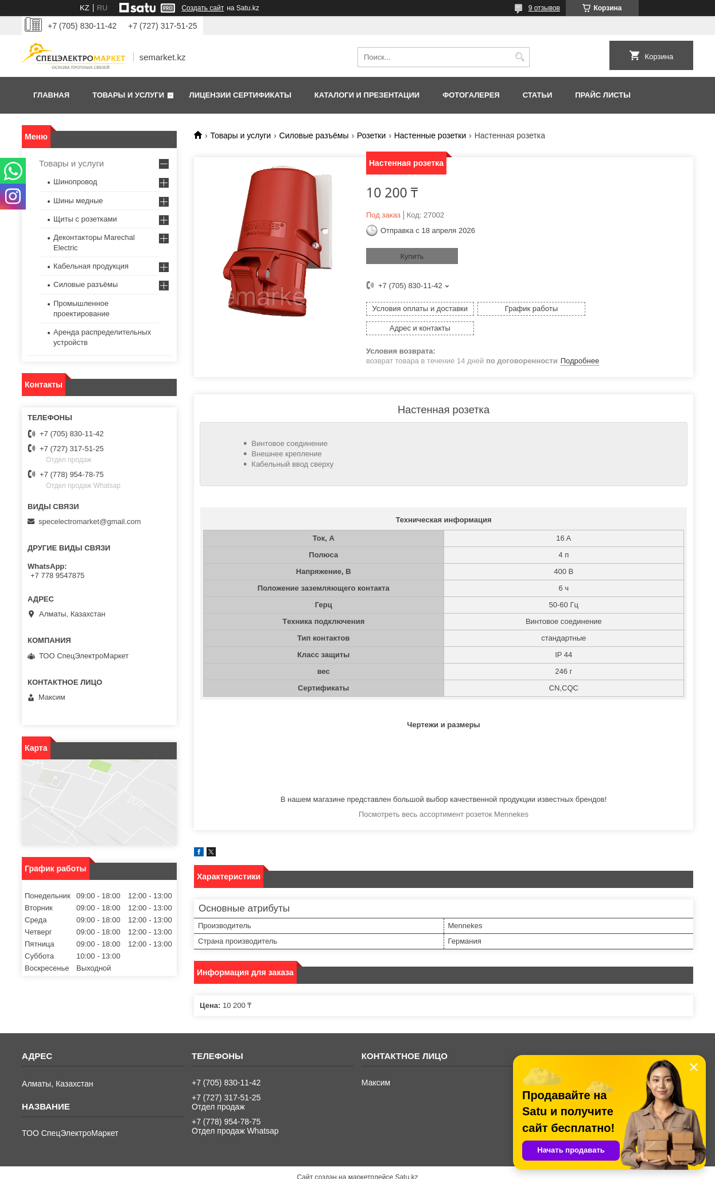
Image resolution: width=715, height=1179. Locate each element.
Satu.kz (406, 1158)
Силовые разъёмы (314, 135)
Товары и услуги (128, 95)
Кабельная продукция (91, 266)
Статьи (538, 95)
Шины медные (78, 200)
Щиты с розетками (85, 219)
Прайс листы (603, 95)
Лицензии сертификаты (240, 95)
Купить (411, 256)
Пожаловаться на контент (401, 1168)
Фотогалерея (471, 95)
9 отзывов (544, 8)
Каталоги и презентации (366, 95)
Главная (51, 95)
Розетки (371, 135)
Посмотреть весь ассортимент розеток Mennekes (444, 794)
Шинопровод (75, 181)
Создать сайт (202, 8)
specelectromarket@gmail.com (89, 521)
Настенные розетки (430, 135)
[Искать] (520, 57)
